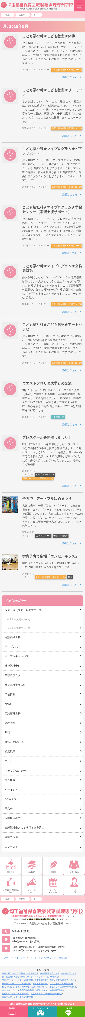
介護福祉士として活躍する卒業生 (24, 827)
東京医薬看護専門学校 (49, 973)
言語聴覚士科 (13, 713)
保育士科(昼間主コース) (18, 628)
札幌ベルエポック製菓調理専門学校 (46, 994)
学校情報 (10, 694)
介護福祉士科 (13, 637)
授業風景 (10, 751)
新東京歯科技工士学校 (44, 980)
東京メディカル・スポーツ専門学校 (17, 980)
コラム (9, 760)
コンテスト (11, 846)
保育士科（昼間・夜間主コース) (67, 69)
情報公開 (63, 958)
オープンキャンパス (44, 474)
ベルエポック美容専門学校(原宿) (62, 987)
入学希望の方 (13, 818)
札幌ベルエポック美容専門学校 (15, 994)
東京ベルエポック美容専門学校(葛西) (18, 990)
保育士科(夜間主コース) (18, 619)
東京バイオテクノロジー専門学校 (16, 984)
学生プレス (11, 646)
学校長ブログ (13, 675)
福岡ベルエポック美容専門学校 (49, 990)
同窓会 (9, 808)
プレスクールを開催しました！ (46, 437)
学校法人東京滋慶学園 (28, 973)
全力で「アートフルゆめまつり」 (48, 499)
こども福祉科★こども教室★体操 (48, 36)
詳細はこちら (69, 77)
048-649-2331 (16, 931)
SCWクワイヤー (43, 536)
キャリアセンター (15, 770)
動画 (70, 577)
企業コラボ (11, 837)
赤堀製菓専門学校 (40, 984)
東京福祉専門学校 (68, 973)
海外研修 (10, 779)
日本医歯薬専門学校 (10, 977)
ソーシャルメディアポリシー (42, 958)
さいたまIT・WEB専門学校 (61, 984)
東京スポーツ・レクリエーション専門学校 (39, 977)
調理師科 (10, 722)
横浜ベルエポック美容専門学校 (24, 987)
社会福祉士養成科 (15, 684)
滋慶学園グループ (10, 973)
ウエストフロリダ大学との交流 (46, 383)
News (8, 703)
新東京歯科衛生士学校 (65, 980)
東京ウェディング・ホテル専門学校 (17, 997)
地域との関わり (60, 536)
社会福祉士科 (58, 417)
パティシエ (11, 789)
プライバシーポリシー (14, 958)
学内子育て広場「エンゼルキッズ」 (50, 556)
